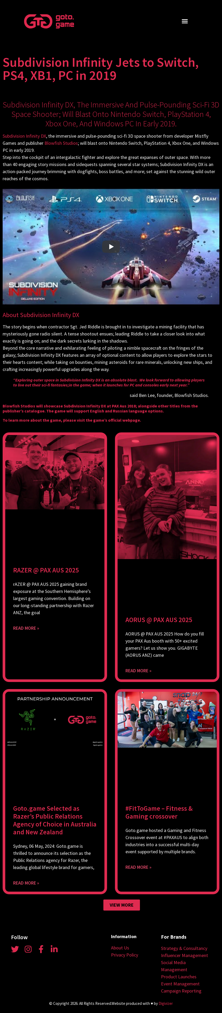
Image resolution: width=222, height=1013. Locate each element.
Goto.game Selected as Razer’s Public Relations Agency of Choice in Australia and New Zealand (55, 820)
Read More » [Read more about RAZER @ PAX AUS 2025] (26, 628)
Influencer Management (184, 955)
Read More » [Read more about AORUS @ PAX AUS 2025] (138, 671)
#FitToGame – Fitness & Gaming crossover (159, 812)
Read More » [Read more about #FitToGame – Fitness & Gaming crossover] (138, 867)
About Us (120, 948)
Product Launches (178, 977)
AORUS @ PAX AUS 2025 (158, 620)
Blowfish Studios (61, 143)
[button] (185, 21)
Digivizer (166, 1003)
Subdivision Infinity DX (24, 136)
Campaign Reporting (181, 991)
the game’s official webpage (113, 420)
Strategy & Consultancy (184, 948)
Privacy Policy (124, 955)
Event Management (180, 984)
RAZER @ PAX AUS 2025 (46, 570)
